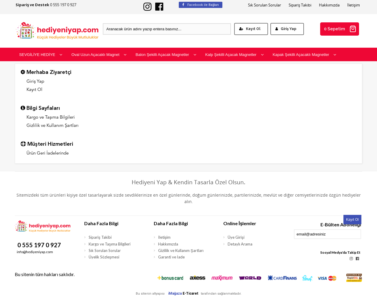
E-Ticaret (190, 293)
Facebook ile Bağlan (200, 5)
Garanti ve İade (171, 257)
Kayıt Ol (249, 29)
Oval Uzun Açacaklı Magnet (99, 54)
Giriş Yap (285, 29)
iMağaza (175, 293)
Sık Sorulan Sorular (264, 5)
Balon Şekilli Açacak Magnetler (165, 54)
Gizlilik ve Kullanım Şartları (53, 126)
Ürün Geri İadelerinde (48, 153)
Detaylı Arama (240, 244)
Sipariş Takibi (300, 5)
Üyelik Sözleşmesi (104, 257)
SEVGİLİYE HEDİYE (40, 54)
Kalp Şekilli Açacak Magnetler (234, 54)
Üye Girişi (236, 237)
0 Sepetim (340, 28)
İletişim (353, 5)
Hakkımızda (329, 5)
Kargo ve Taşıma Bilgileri (51, 117)
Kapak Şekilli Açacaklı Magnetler (305, 54)
